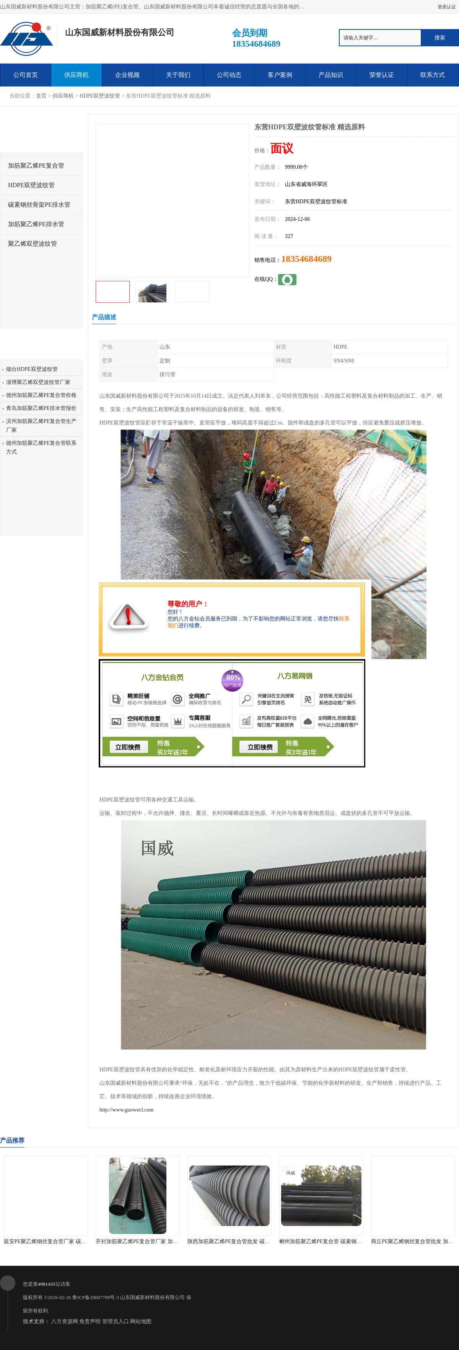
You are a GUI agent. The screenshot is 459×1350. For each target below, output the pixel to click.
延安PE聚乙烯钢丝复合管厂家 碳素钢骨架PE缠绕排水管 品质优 (78, 1241)
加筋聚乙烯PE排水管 (36, 224)
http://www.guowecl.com (126, 1110)
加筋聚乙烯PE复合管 (36, 165)
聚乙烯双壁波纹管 (32, 243)
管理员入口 (115, 1321)
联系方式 (432, 75)
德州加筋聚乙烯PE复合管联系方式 (41, 447)
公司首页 (25, 75)
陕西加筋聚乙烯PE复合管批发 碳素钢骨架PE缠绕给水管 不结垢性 (264, 1241)
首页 (41, 96)
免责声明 (90, 1321)
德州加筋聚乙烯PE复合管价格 (41, 395)
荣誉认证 (381, 75)
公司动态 (229, 75)
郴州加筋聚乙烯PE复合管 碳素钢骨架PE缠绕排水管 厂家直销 (351, 1241)
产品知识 (331, 75)
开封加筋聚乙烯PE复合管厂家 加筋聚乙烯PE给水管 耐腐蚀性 (167, 1241)
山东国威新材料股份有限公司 (152, 1297)
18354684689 (306, 259)
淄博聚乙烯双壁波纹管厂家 (38, 382)
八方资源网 (64, 1321)
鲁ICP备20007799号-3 (95, 1297)
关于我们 (178, 75)
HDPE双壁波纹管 (100, 96)
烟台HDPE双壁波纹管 (32, 369)
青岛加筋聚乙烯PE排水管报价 (41, 408)
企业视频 (127, 75)
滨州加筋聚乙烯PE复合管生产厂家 (41, 425)
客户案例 (280, 75)
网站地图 (140, 1321)
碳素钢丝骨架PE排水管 (39, 204)
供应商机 (76, 75)
